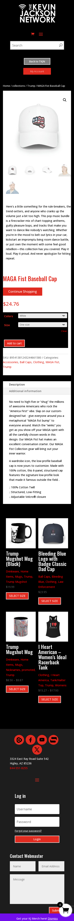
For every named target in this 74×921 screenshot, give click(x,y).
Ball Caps (26, 362)
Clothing (38, 362)
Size (7, 325)
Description (17, 384)
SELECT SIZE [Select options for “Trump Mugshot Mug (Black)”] (17, 596)
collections (18, 86)
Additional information (25, 391)
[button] (64, 100)
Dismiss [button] (53, 918)
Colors (8, 316)
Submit (56, 910)
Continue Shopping (22, 291)
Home (6, 86)
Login (37, 839)
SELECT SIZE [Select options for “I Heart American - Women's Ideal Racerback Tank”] (49, 699)
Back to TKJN (37, 61)
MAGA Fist (52, 362)
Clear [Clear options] (64, 331)
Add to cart (14, 343)
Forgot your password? (28, 830)
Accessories (10, 362)
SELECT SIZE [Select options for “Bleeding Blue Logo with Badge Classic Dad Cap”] (49, 601)
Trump (31, 86)
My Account (37, 71)
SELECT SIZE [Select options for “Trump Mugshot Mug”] (17, 689)
